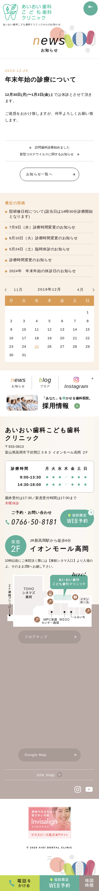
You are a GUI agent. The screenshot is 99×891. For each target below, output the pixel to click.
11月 (18, 290)
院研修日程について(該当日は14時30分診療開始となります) (51, 214)
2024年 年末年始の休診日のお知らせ (42, 271)
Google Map (52, 756)
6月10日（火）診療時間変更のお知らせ (43, 238)
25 (37, 347)
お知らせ (18, 383)
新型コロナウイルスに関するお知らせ (47, 154)
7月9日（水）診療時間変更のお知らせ (42, 227)
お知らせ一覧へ (52, 174)
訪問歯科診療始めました (52, 147)
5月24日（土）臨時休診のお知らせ (39, 249)
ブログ (45, 383)
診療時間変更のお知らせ (30, 260)
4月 (80, 290)
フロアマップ (52, 638)
